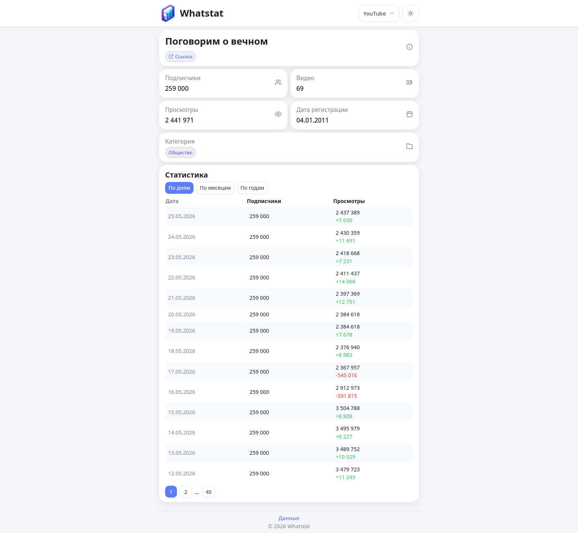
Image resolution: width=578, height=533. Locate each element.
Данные (289, 518)
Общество (180, 152)
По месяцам (215, 187)
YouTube (379, 13)
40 (209, 491)
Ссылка (180, 56)
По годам (252, 187)
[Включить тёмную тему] (411, 13)
